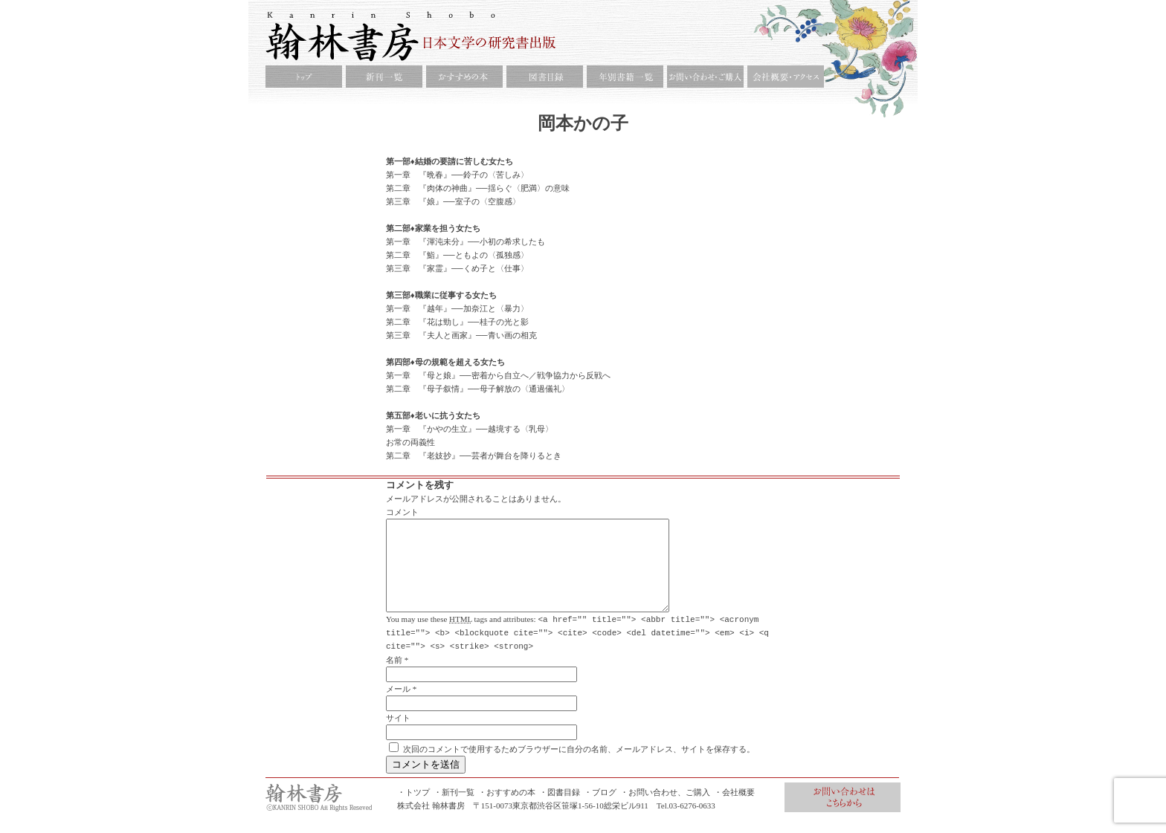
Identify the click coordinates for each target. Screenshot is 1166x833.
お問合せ (843, 814)
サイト (398, 734)
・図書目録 (559, 809)
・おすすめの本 (506, 809)
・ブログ (600, 809)
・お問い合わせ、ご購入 (665, 809)
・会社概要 (734, 809)
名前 (394, 676)
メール (398, 705)
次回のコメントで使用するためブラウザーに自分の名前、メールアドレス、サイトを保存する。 (579, 766)
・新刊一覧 (454, 809)
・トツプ (413, 809)
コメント (402, 512)
